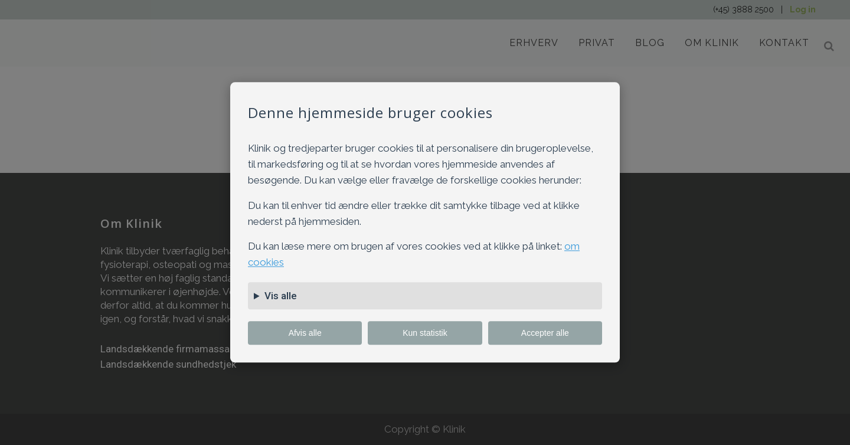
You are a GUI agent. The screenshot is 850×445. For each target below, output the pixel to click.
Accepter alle (545, 333)
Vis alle (280, 296)
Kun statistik (425, 333)
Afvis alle (305, 333)
